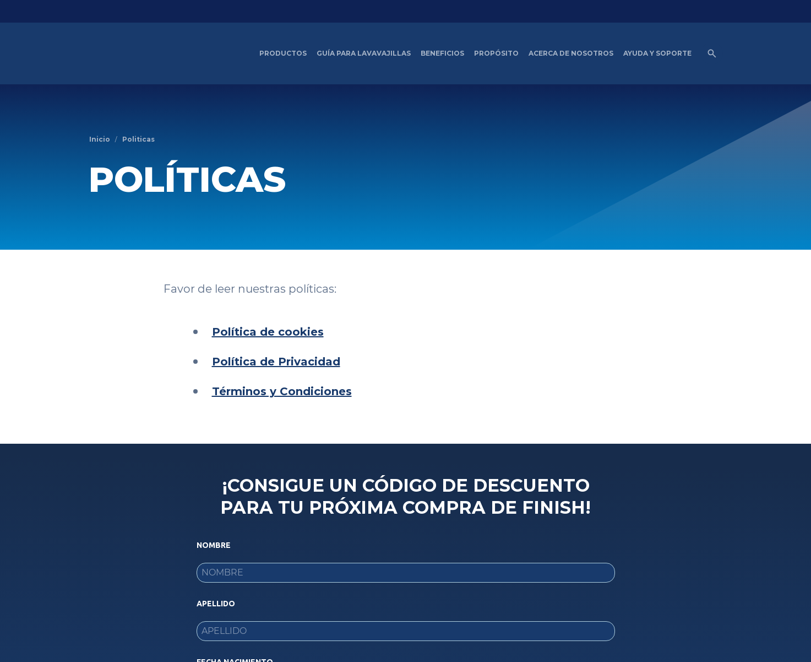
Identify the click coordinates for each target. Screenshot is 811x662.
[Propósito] (496, 53)
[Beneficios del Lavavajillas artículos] (442, 53)
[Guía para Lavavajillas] (363, 53)
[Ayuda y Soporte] (657, 53)
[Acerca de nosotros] (571, 53)
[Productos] (283, 53)
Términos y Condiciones (282, 391)
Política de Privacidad (276, 361)
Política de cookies (268, 331)
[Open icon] (712, 53)
